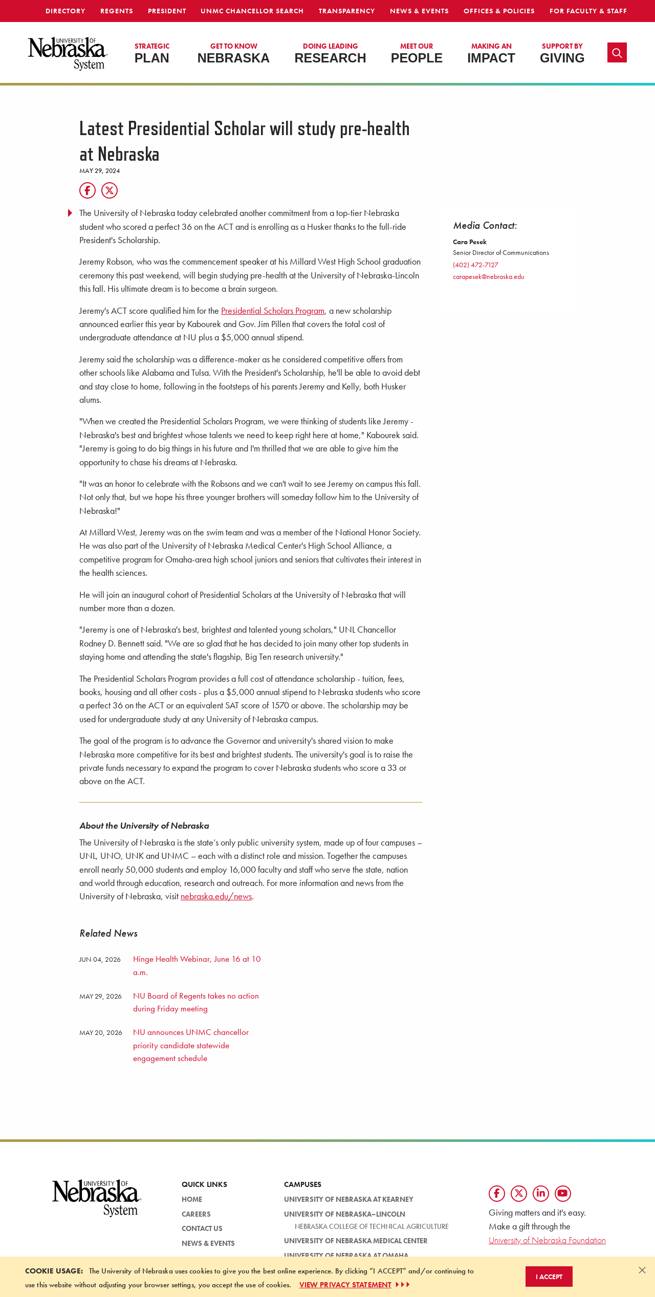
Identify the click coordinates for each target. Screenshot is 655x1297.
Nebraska (234, 53)
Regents (116, 10)
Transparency (347, 10)
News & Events (419, 10)
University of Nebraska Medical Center (356, 1240)
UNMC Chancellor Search (252, 10)
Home (192, 1199)
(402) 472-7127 (475, 264)
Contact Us (202, 1228)
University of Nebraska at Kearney (348, 1199)
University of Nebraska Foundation (547, 1240)
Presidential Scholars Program (272, 310)
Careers (196, 1214)
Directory (65, 10)
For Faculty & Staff (588, 10)
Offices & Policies (499, 10)
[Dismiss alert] (642, 1270)
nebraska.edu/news (216, 896)
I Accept (549, 1276)
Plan (152, 53)
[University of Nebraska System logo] (97, 1204)
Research (330, 53)
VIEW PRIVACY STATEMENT (355, 1285)
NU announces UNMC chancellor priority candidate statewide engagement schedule (191, 1045)
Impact (491, 53)
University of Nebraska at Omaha (346, 1255)
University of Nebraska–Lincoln (344, 1214)
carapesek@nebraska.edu (489, 276)
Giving (562, 53)
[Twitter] (109, 190)
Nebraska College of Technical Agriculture (372, 1226)
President (167, 10)
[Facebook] (87, 190)
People (417, 53)
